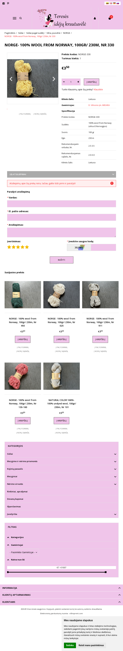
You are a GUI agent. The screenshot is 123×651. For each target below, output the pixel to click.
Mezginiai (12, 476)
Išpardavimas (14, 506)
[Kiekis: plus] (78, 81)
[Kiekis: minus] (64, 81)
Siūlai (10, 453)
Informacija (9, 587)
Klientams (8, 601)
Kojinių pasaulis (15, 468)
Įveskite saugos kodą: (81, 241)
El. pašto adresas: (19, 211)
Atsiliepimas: (16, 224)
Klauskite (98, 89)
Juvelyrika (12, 514)
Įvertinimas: (14, 241)
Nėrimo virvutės (15, 484)
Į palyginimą (25, 123)
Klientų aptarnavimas (16, 594)
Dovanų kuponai (15, 499)
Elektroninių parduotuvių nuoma (54, 613)
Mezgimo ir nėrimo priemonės (22, 461)
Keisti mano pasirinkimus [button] (91, 645)
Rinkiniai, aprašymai (17, 491)
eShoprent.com (76, 613)
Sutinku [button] (70, 645)
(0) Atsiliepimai (18, 174)
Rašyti (61, 259)
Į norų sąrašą (40, 123)
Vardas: (13, 197)
